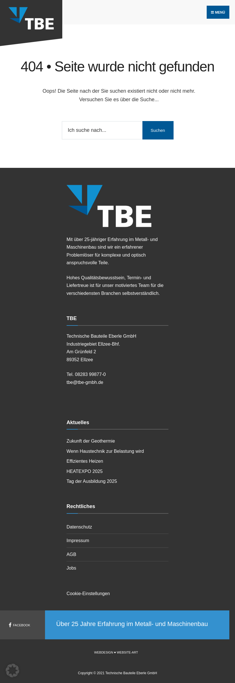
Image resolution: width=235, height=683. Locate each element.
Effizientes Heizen (85, 461)
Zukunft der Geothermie (91, 440)
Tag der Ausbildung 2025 (92, 481)
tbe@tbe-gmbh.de (85, 382)
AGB (71, 554)
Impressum (78, 540)
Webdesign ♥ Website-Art (116, 652)
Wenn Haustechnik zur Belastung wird (105, 451)
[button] (12, 670)
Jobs (71, 567)
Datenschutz (79, 526)
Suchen (158, 130)
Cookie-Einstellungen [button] (88, 593)
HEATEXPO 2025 (84, 471)
